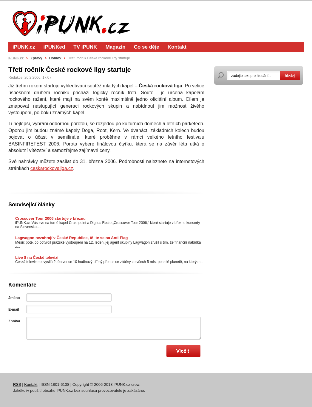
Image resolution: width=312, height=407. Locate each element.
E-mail (13, 309)
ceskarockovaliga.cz (51, 168)
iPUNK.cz (24, 47)
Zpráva (14, 321)
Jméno (14, 298)
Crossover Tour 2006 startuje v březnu (50, 218)
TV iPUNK (85, 47)
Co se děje (146, 47)
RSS (17, 384)
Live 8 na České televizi (36, 257)
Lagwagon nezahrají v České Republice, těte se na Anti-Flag (71, 238)
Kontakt (177, 47)
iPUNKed (54, 47)
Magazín (116, 47)
